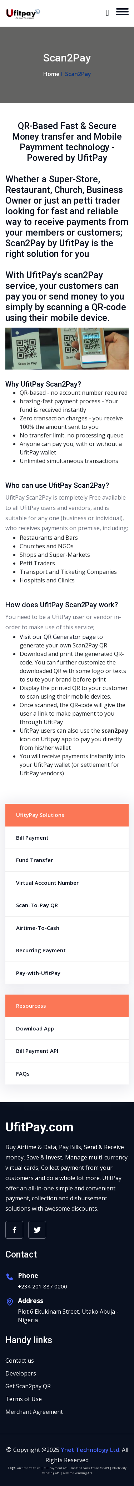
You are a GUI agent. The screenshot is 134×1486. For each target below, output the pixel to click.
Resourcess (31, 1005)
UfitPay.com (39, 1127)
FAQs (23, 1073)
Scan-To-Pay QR (37, 905)
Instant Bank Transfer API (90, 1468)
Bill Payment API (37, 1050)
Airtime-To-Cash (37, 927)
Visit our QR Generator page (58, 637)
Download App (35, 1028)
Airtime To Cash (28, 1468)
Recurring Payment (41, 950)
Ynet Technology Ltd (90, 1450)
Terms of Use (23, 1399)
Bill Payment (32, 837)
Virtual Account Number (47, 882)
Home (51, 74)
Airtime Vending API (77, 1473)
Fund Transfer (34, 859)
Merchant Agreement (34, 1412)
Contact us (19, 1360)
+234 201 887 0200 (42, 1286)
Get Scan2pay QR (28, 1386)
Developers (20, 1373)
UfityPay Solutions (40, 814)
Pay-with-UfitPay (38, 972)
